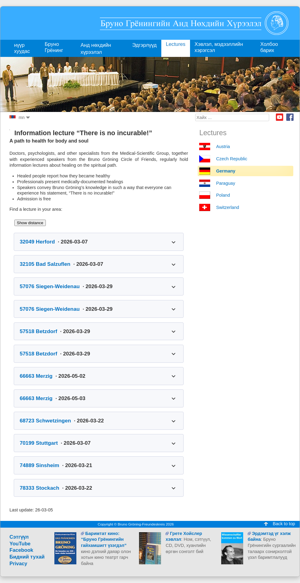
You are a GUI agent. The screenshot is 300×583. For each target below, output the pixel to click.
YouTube (20, 544)
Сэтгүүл (19, 537)
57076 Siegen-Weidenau (49, 286)
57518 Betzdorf (38, 331)
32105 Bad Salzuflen (45, 264)
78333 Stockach (39, 488)
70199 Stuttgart (39, 443)
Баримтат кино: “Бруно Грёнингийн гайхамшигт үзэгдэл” (103, 539)
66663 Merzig (36, 376)
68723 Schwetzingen (45, 421)
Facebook (290, 117)
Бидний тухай (27, 557)
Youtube (279, 117)
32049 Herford (37, 242)
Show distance (30, 223)
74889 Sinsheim (39, 465)
